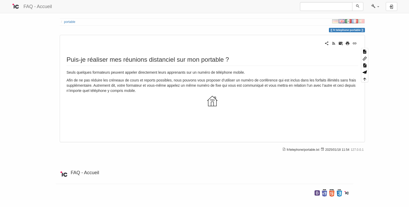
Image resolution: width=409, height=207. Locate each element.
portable (69, 22)
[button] (375, 6)
